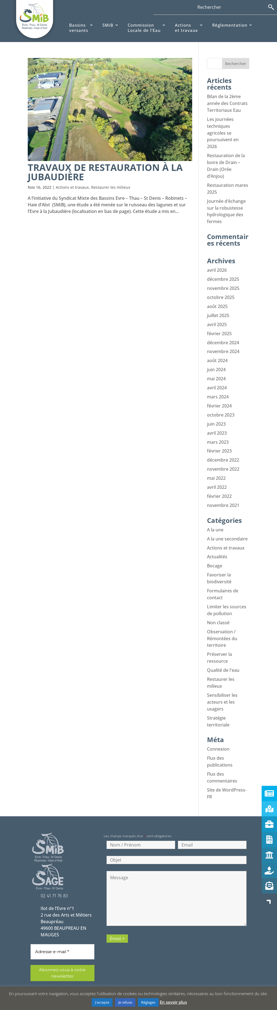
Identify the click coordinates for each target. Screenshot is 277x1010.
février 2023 (219, 442)
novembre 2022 (223, 459)
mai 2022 (216, 468)
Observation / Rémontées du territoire (222, 624)
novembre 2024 (223, 345)
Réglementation (229, 25)
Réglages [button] (148, 1002)
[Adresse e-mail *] (62, 932)
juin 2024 (216, 362)
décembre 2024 (223, 336)
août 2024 (217, 354)
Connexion (218, 732)
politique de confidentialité (67, 975)
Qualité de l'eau (223, 655)
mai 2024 (216, 371)
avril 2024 (217, 380)
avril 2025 (217, 318)
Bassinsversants (78, 28)
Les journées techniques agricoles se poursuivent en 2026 (223, 131)
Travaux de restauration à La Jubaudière (105, 172)
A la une (215, 518)
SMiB (107, 25)
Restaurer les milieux (110, 187)
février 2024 (219, 398)
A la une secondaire (227, 527)
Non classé (218, 609)
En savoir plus (173, 1002)
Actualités (217, 545)
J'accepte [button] (102, 1002)
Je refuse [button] (125, 1002)
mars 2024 (218, 389)
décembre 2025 (223, 274)
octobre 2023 (220, 406)
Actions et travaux (72, 187)
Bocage (214, 554)
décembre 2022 (223, 450)
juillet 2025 (218, 310)
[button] (269, 901)
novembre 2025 (223, 283)
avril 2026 (217, 266)
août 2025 (217, 301)
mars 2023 (218, 433)
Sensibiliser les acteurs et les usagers (222, 685)
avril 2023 (217, 424)
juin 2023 (216, 415)
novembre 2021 (223, 494)
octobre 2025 (220, 292)
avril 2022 (217, 477)
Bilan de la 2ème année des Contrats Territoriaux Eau (227, 103)
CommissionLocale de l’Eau (144, 28)
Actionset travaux (186, 28)
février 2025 (219, 327)
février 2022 (219, 485)
